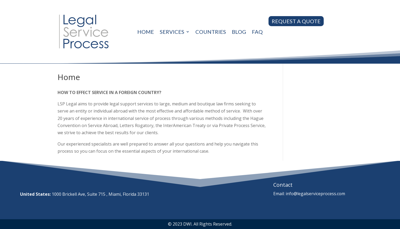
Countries (210, 32)
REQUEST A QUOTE (296, 21)
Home (145, 32)
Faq (257, 32)
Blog (239, 32)
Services (172, 32)
